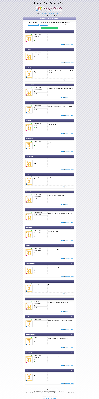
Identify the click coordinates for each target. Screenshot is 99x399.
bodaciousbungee (30, 263)
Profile (62, 44)
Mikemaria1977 (30, 85)
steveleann (28, 209)
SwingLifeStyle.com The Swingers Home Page (52, 13)
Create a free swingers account (38, 25)
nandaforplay (29, 156)
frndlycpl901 (29, 227)
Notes (68, 44)
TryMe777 (28, 174)
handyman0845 (30, 138)
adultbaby (28, 120)
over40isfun (29, 352)
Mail (66, 44)
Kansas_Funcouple (31, 334)
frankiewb (28, 245)
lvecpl (27, 31)
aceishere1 (28, 316)
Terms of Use (46, 398)
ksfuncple (28, 49)
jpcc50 (27, 370)
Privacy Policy (53, 398)
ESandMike (29, 192)
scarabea (28, 299)
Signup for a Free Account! (49, 28)
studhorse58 (29, 102)
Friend (72, 44)
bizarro (27, 281)
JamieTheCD (29, 67)
